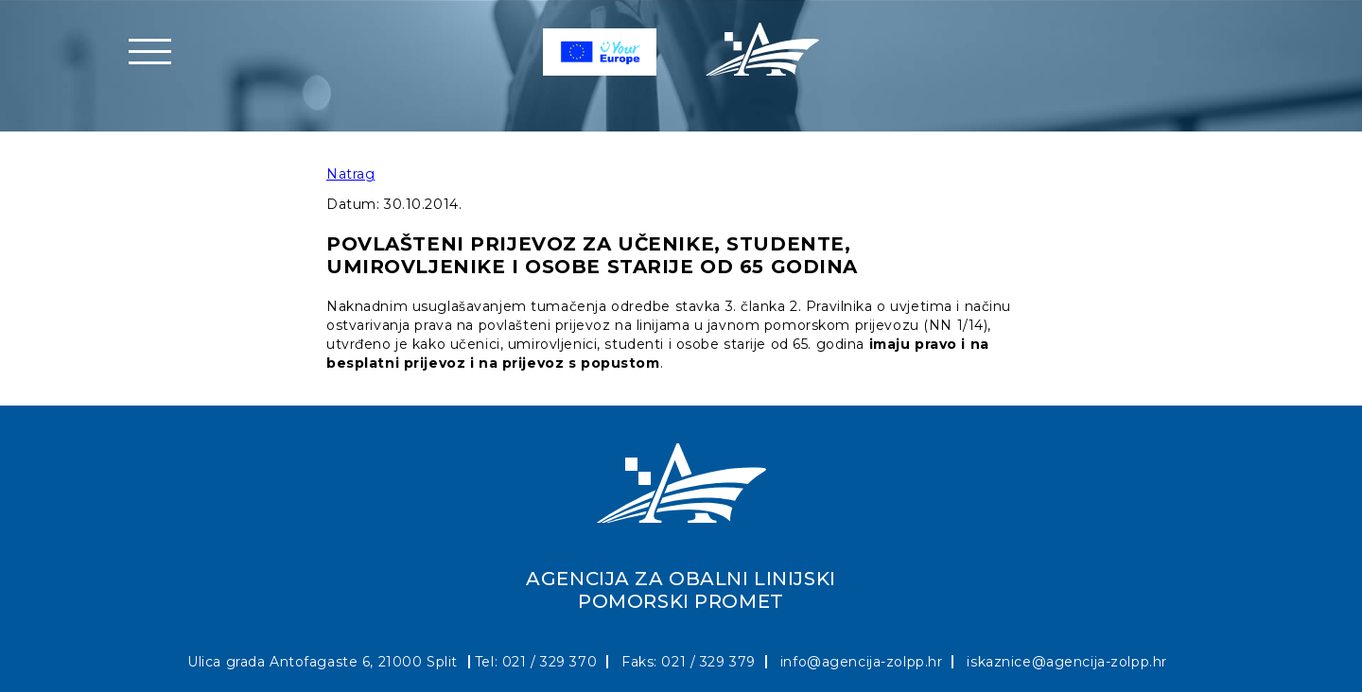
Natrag (350, 174)
